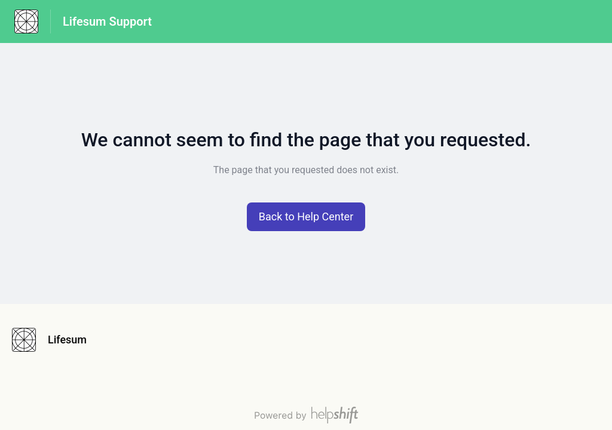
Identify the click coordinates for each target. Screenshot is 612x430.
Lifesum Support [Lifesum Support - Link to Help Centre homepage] (107, 21)
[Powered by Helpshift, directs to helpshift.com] (306, 415)
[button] (306, 216)
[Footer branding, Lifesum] (55, 340)
